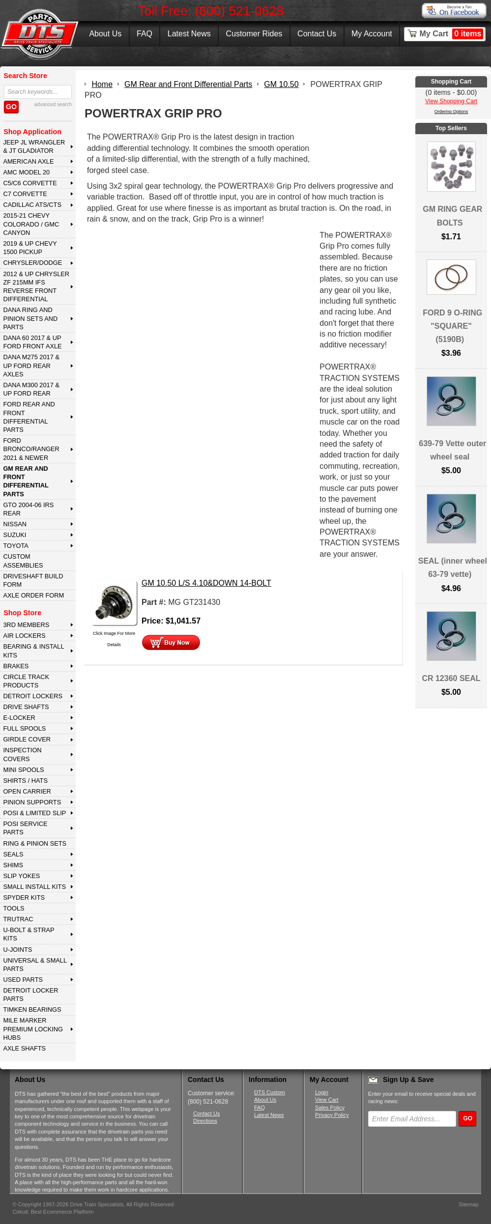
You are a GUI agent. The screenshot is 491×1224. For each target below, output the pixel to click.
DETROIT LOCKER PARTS (30, 994)
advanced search (53, 104)
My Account (371, 33)
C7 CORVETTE (25, 194)
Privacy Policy (331, 1115)
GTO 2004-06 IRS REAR (28, 509)
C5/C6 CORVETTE (30, 183)
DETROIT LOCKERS (32, 696)
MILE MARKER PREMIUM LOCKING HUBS (33, 1029)
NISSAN (15, 524)
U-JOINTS (17, 949)
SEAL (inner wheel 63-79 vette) (452, 567)
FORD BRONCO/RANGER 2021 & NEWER (31, 449)
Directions (205, 1121)
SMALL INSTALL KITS (34, 886)
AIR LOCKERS (24, 635)
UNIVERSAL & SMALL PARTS (35, 964)
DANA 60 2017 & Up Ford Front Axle (32, 342)
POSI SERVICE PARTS (25, 828)
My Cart (452, 33)
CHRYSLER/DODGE (32, 262)
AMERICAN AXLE (28, 161)
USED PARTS (23, 979)
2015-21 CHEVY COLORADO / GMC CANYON (31, 224)
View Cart (326, 1100)
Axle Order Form (33, 595)
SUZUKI (14, 535)
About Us (105, 33)
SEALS (13, 854)
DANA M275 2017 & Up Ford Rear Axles (31, 365)
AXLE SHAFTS (24, 1048)
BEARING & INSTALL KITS (33, 650)
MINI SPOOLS (23, 769)
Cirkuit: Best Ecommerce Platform (53, 1212)
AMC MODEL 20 (26, 172)
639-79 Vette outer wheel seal (452, 450)
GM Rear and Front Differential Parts (25, 481)
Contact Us (316, 33)
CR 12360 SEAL (451, 678)
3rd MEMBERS (26, 624)
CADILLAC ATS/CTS (32, 204)
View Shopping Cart (451, 101)
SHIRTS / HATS (25, 780)
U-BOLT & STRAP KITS (28, 934)
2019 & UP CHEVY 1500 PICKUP (30, 248)
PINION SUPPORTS (32, 802)
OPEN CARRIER (27, 791)
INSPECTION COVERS (22, 754)
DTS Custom (269, 1092)
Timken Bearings (32, 1009)
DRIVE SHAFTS (26, 707)
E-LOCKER (19, 717)
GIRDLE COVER (27, 739)
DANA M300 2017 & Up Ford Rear (31, 389)
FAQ (144, 33)
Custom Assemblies (23, 561)
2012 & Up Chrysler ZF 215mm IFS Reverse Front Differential (36, 286)
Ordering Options (451, 111)
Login (321, 1092)
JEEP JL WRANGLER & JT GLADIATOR (34, 146)
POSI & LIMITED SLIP (34, 813)
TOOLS (13, 908)
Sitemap (468, 1204)
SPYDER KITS (24, 897)
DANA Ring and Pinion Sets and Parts (30, 318)
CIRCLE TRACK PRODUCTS (26, 681)
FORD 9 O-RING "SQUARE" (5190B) (452, 326)
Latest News (189, 33)
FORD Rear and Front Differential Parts (29, 416)
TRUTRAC (18, 919)
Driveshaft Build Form (33, 580)
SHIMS (13, 865)
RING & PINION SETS (34, 843)
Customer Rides (254, 33)
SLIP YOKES (21, 876)
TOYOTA (15, 545)
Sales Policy (330, 1107)
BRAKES (16, 666)
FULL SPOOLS (24, 728)
